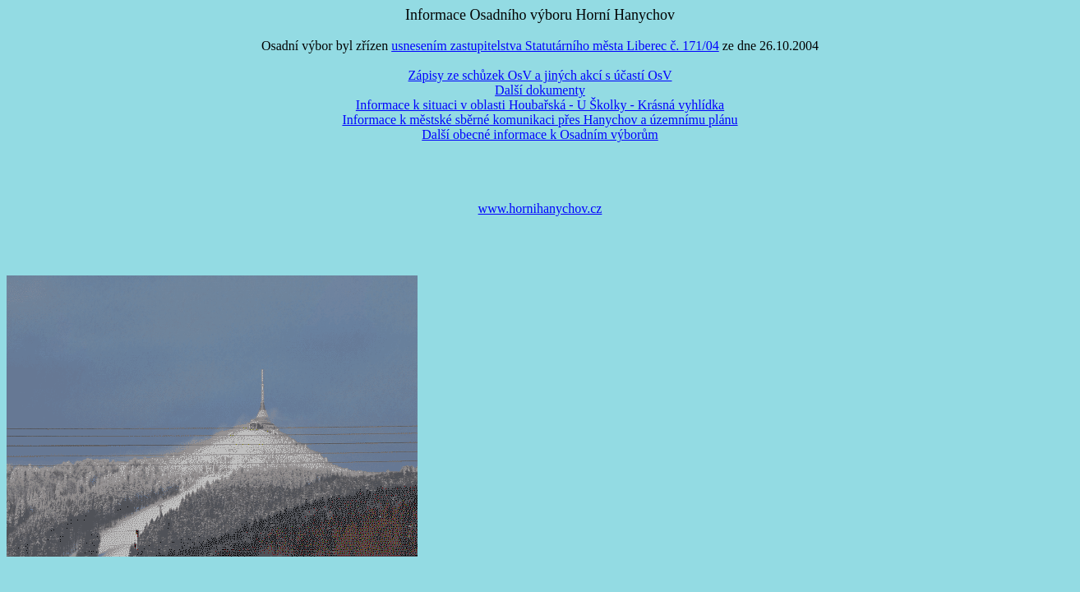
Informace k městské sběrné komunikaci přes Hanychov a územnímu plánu (539, 120)
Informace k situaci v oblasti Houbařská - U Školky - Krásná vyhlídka (540, 105)
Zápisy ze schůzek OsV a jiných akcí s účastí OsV (540, 75)
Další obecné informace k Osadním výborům (540, 134)
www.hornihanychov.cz (540, 208)
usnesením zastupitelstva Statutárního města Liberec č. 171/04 (555, 46)
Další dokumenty (540, 90)
